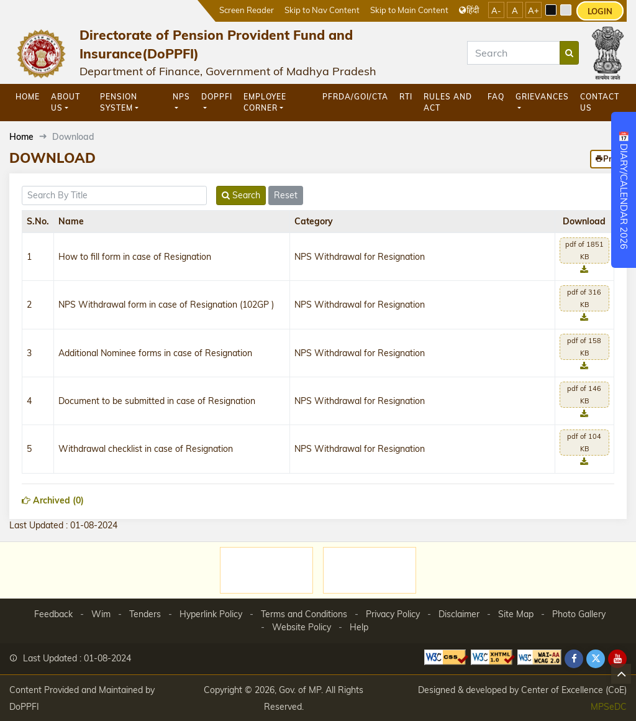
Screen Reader (246, 9)
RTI (405, 96)
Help (359, 627)
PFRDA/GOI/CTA (355, 96)
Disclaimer (458, 614)
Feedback (53, 614)
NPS (181, 96)
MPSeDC (609, 706)
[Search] (513, 53)
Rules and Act (448, 102)
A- (496, 11)
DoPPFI (216, 96)
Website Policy (301, 627)
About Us (65, 102)
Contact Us (599, 102)
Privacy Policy (393, 614)
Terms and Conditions (304, 614)
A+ (533, 11)
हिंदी (469, 9)
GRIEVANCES (542, 96)
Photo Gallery (579, 614)
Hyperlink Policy (210, 614)
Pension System (118, 102)
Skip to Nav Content (322, 9)
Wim (101, 614)
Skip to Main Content (409, 9)
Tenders (145, 614)
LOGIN (600, 11)
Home (28, 96)
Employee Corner (264, 102)
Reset (286, 195)
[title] (114, 195)
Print (608, 158)
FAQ (496, 96)
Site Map (516, 614)
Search (241, 195)
